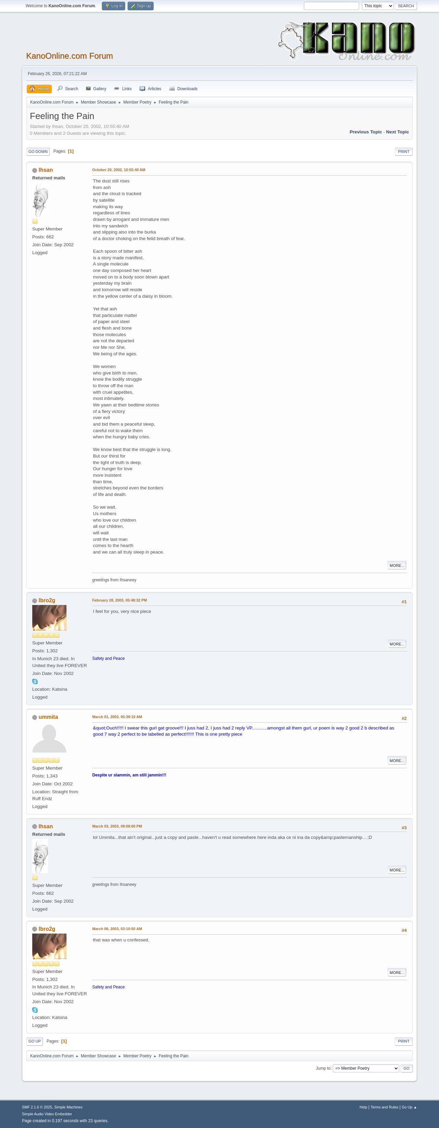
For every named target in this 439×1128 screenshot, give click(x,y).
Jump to (323, 1068)
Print (404, 152)
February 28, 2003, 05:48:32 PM (119, 600)
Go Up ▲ (409, 1107)
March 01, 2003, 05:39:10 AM (117, 717)
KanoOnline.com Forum (69, 55)
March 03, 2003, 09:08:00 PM (117, 826)
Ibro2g (46, 600)
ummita (48, 717)
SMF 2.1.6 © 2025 (37, 1107)
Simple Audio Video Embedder (47, 1114)
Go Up (34, 1041)
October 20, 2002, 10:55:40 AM (118, 170)
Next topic (397, 131)
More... (397, 565)
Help (363, 1107)
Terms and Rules (385, 1107)
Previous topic (365, 131)
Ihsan (45, 170)
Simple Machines (68, 1107)
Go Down (38, 152)
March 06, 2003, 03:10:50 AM (117, 929)
